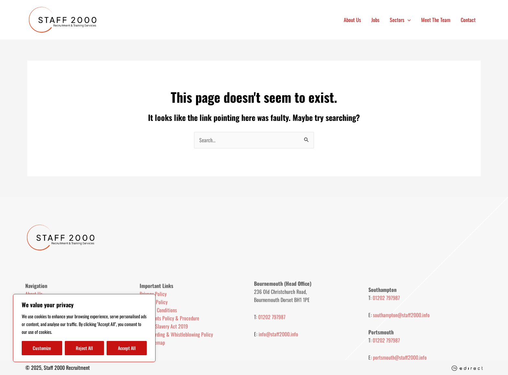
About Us (352, 20)
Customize (42, 348)
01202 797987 (271, 333)
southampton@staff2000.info (401, 337)
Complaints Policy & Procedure (169, 337)
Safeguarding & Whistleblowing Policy (176, 353)
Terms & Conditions (158, 329)
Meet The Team (435, 20)
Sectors (400, 19)
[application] (407, 19)
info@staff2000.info (278, 351)
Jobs (375, 20)
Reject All (84, 348)
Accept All (127, 348)
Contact (468, 20)
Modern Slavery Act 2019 (164, 345)
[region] (84, 328)
